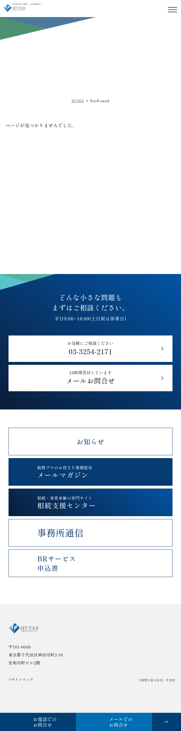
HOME (78, 100)
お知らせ (90, 441)
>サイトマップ (21, 679)
